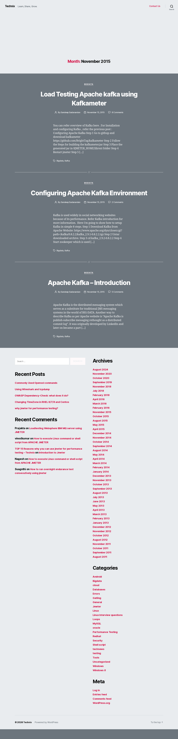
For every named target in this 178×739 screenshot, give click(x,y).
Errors (96, 603)
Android (98, 586)
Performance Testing (106, 641)
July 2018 (99, 400)
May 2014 (99, 464)
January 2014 (101, 481)
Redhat (97, 645)
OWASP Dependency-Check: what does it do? (43, 405)
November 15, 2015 (96, 113)
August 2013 (101, 502)
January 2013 (101, 532)
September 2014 (103, 455)
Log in (96, 700)
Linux (96, 620)
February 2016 (102, 417)
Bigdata (89, 84)
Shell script (100, 654)
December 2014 (103, 443)
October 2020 (101, 387)
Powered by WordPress (46, 732)
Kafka (67, 161)
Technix (10, 6)
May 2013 (99, 515)
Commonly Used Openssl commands (37, 392)
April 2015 (99, 438)
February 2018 (102, 404)
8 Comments (118, 113)
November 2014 (103, 447)
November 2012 (102, 541)
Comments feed (103, 708)
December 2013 (102, 485)
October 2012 (101, 545)
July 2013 (99, 506)
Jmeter (97, 616)
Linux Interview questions (109, 624)
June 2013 (99, 511)
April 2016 (99, 409)
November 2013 (102, 489)
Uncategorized (102, 671)
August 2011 (100, 566)
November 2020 (103, 383)
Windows (98, 675)
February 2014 (102, 477)
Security (98, 650)
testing (97, 662)
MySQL (97, 633)
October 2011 (101, 558)
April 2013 (99, 519)
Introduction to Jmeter (71, 462)
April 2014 (99, 468)
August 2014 (101, 460)
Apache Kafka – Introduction (89, 292)
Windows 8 (100, 680)
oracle (96, 637)
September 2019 (103, 391)
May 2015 (99, 434)
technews (99, 658)
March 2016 (100, 413)
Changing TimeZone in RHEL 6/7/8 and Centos (43, 411)
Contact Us (154, 6)
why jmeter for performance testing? (38, 418)
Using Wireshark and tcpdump (33, 399)
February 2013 (102, 528)
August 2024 (101, 379)
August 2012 (101, 549)
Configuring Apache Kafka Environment (89, 197)
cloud (96, 594)
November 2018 (103, 396)
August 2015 (101, 430)
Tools (96, 667)
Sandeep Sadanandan (70, 113)
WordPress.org (102, 712)
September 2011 (103, 562)
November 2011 (102, 553)
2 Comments (118, 211)
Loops (96, 628)
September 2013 (103, 498)
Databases (99, 599)
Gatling (97, 607)
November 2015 (102, 421)
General (97, 611)
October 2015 (101, 426)
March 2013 (100, 523)
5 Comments (118, 301)
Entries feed (100, 704)
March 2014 (100, 472)
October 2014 (101, 451)
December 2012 (102, 536)
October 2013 (101, 494)
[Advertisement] (89, 40)
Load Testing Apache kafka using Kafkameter (89, 98)
